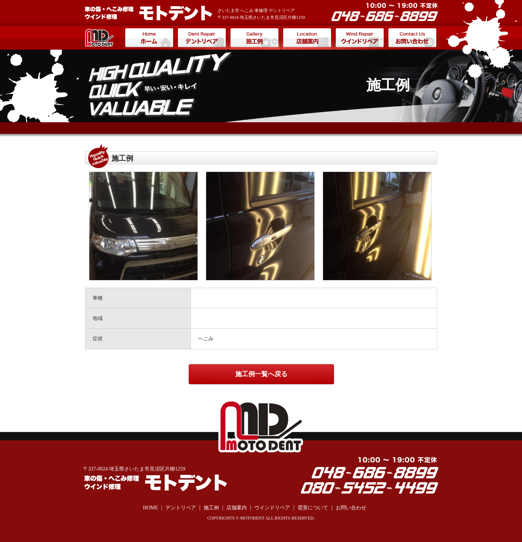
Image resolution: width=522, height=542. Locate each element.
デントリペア (201, 38)
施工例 (254, 38)
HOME (150, 507)
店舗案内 (307, 38)
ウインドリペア (359, 38)
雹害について (313, 507)
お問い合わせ (412, 38)
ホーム (149, 38)
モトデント (103, 38)
